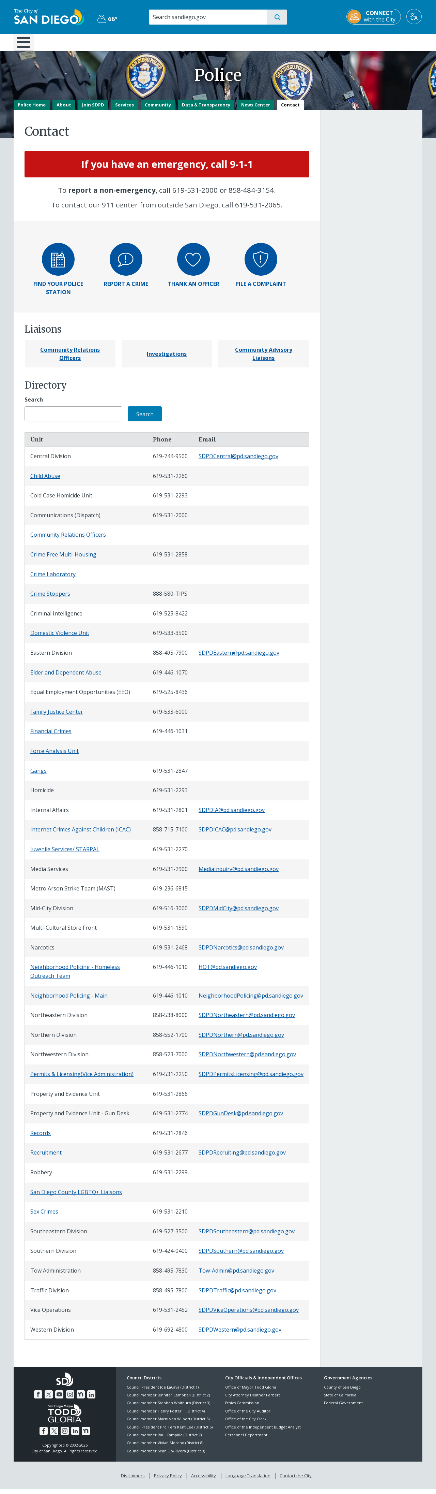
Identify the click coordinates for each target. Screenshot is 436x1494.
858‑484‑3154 (251, 195)
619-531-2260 (170, 480)
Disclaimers (133, 1481)
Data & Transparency (206, 109)
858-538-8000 (170, 1020)
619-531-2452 (170, 1315)
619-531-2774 (170, 1118)
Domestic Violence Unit (59, 638)
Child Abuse (45, 480)
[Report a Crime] (126, 289)
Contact (290, 109)
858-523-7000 (170, 1059)
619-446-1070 (170, 677)
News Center (255, 109)
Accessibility (203, 1481)
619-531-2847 (170, 775)
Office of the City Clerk (245, 1423)
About (64, 109)
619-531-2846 (170, 1138)
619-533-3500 (170, 638)
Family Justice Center (56, 716)
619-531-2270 (170, 854)
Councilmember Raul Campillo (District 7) (164, 1439)
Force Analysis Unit (54, 755)
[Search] (208, 17)
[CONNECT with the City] (374, 17)
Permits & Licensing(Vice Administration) (82, 1079)
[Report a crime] (126, 269)
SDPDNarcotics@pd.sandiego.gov (241, 952)
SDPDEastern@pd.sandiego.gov (239, 657)
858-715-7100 (170, 834)
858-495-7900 (170, 657)
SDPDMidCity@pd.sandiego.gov (239, 913)
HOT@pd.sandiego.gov (228, 972)
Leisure (71, 41)
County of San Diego (342, 1391)
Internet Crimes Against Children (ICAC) (80, 834)
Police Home (32, 109)
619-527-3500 (170, 1236)
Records (40, 1138)
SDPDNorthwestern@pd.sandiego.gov (247, 1059)
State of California (340, 1399)
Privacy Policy (168, 1481)
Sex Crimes (44, 1216)
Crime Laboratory (53, 579)
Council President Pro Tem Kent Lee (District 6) (170, 1431)
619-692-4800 (170, 1334)
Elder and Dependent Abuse (66, 677)
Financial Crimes (51, 736)
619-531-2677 (170, 1157)
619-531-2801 (170, 814)
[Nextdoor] (81, 1399)
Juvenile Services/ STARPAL (64, 854)
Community (158, 109)
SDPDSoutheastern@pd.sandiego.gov (247, 1236)
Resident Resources (134, 41)
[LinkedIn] (91, 1399)
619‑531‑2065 (258, 210)
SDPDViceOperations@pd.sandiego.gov (249, 1315)
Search (34, 404)
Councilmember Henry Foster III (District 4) (166, 1415)
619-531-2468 (170, 952)
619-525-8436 (170, 697)
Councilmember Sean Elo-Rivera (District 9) (166, 1455)
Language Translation (247, 1481)
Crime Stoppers (50, 599)
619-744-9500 (170, 461)
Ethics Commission (242, 1407)
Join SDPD (93, 109)
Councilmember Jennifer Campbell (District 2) (168, 1399)
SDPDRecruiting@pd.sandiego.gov (242, 1157)
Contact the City (296, 1481)
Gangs (38, 775)
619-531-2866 (170, 1098)
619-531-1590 (170, 933)
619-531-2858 (170, 559)
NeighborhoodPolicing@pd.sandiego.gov (251, 1000)
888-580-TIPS (170, 599)
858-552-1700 (170, 1039)
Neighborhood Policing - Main (69, 1000)
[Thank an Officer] (193, 289)
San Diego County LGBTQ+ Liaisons (76, 1197)
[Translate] (414, 16)
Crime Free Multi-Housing (63, 559)
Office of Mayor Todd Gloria (250, 1391)
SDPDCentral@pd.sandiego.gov (238, 461)
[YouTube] (59, 1399)
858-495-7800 (170, 1295)
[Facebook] (38, 1399)
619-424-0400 (170, 1256)
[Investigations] (167, 358)
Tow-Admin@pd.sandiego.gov (236, 1275)
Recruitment (46, 1157)
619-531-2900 (170, 873)
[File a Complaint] (261, 289)
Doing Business (194, 41)
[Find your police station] (58, 269)
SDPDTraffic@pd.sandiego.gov (237, 1295)
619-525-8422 (170, 618)
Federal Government (343, 1407)
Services (124, 109)
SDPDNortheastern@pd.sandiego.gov (247, 1020)
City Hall (389, 41)
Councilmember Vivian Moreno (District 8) (165, 1447)
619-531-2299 (170, 1177)
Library (256, 41)
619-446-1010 (170, 972)
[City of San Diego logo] (48, 16)
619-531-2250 (170, 1079)
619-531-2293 (170, 500)
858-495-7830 (170, 1275)
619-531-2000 (170, 520)
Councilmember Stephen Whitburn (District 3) (168, 1407)
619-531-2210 (170, 1216)
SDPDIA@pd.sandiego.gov (232, 814)
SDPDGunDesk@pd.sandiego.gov (241, 1118)
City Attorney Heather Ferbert (252, 1399)
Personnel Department (246, 1439)
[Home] (27, 45)
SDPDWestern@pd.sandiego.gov (240, 1334)
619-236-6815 (170, 893)
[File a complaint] (261, 269)
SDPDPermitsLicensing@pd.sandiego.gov (251, 1079)
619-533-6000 (170, 716)
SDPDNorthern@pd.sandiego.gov (241, 1039)
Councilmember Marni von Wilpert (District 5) (168, 1423)
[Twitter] (49, 1399)
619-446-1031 (170, 736)
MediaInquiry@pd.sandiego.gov (239, 873)
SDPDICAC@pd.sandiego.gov (235, 834)
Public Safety (323, 41)
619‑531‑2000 (195, 195)
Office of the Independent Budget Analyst (263, 1431)
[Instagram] (70, 1399)
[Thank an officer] (193, 269)
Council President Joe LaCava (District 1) (163, 1391)
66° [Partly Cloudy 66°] (107, 18)
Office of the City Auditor (247, 1415)
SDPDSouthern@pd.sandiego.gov (241, 1256)
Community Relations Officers (68, 539)
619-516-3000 (170, 913)
